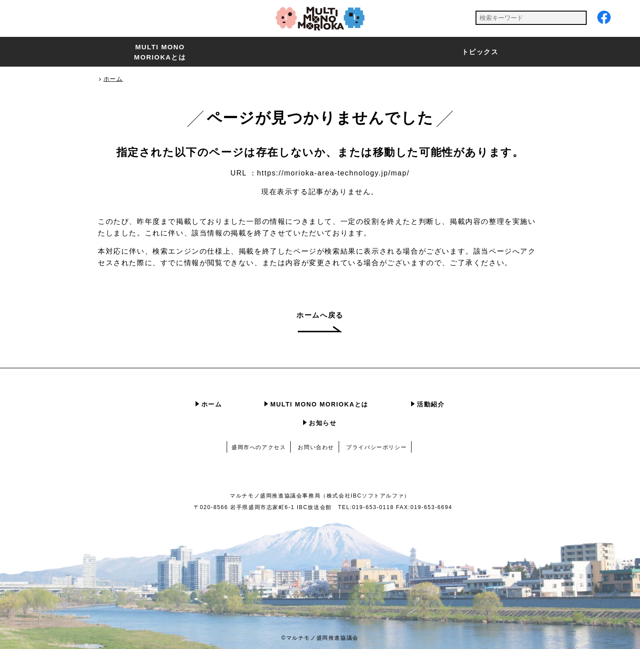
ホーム (211, 404)
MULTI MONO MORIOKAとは (160, 52)
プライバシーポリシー (376, 447)
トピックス (480, 52)
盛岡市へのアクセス (259, 447)
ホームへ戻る (320, 315)
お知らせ (322, 422)
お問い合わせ (316, 447)
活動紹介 (430, 404)
